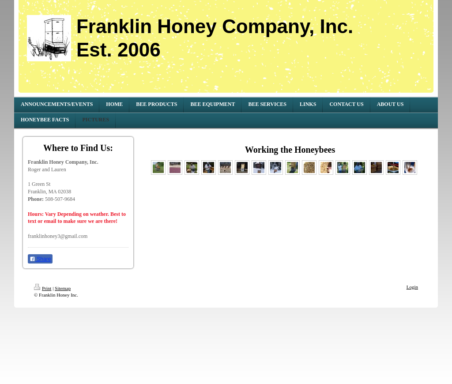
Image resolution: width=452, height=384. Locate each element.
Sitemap (63, 288)
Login (412, 287)
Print (42, 288)
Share (40, 259)
